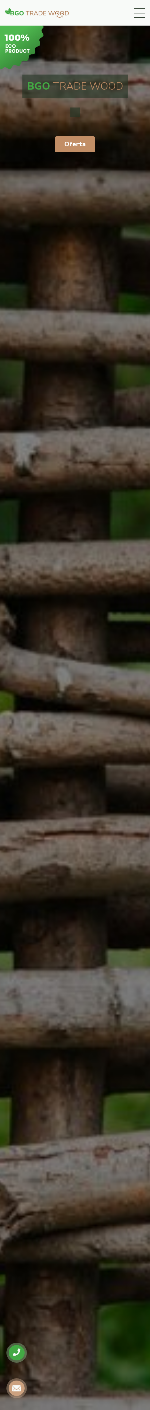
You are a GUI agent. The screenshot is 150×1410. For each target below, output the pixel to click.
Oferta (75, 144)
